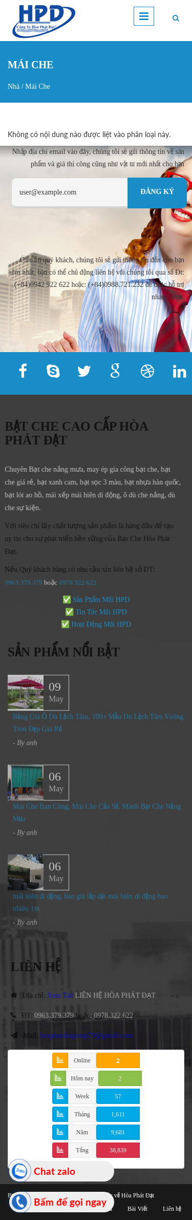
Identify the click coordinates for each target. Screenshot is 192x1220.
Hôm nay (82, 1078)
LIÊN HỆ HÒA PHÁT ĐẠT (120, 995)
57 (118, 1096)
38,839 (118, 1150)
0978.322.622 (118, 1015)
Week (82, 1096)
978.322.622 (75, 582)
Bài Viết (137, 1208)
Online (82, 1060)
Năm (82, 1132)
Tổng (82, 1150)
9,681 (118, 1132)
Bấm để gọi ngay (70, 1202)
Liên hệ (172, 1208)
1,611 (118, 1114)
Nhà (13, 86)
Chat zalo (54, 1171)
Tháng (82, 1114)
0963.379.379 (58, 1015)
